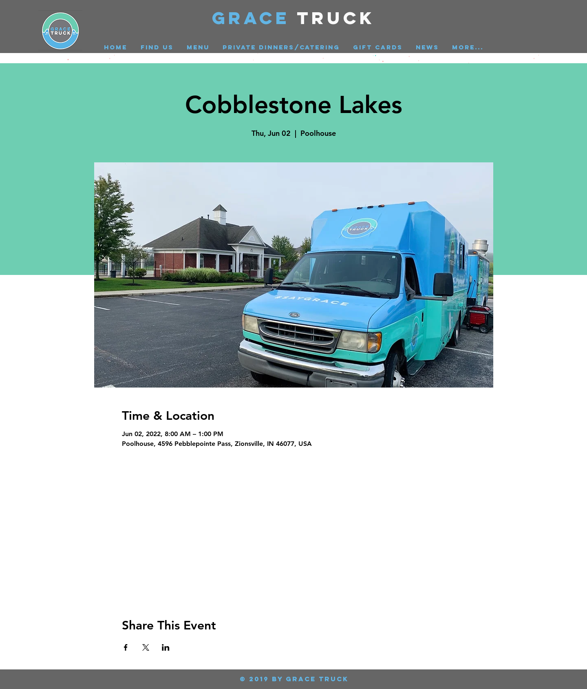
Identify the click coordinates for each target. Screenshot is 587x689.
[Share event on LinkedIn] (166, 647)
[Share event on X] (146, 647)
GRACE (254, 18)
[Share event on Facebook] (126, 647)
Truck (336, 18)
